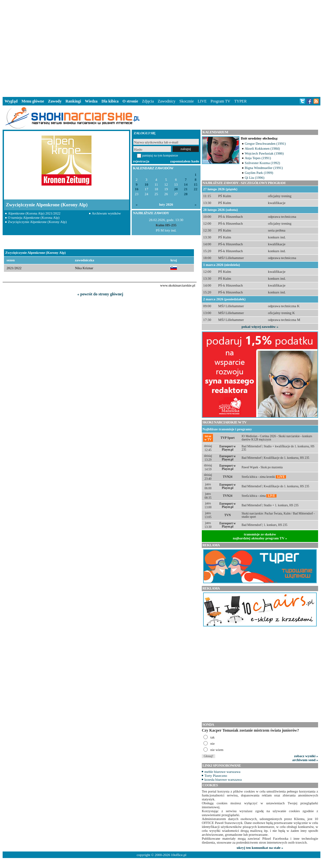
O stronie (130, 101)
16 (137, 189)
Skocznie (186, 101)
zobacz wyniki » (306, 756)
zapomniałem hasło (184, 161)
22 (196, 189)
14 (186, 184)
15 (196, 184)
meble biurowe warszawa (222, 772)
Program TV (220, 101)
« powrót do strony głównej (100, 294)
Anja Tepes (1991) (258, 158)
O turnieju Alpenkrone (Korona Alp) (34, 217)
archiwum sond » (305, 760)
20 (176, 189)
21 (186, 189)
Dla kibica (110, 101)
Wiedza (91, 101)
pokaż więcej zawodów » (259, 326)
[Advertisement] (161, 47)
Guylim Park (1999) (259, 173)
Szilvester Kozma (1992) (262, 163)
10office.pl (178, 855)
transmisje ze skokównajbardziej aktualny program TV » (260, 536)
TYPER (240, 101)
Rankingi (73, 101)
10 (146, 184)
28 (186, 194)
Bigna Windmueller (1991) (264, 168)
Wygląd (11, 101)
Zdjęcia (148, 101)
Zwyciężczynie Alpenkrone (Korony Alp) (37, 222)
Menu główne (33, 101)
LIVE (202, 101)
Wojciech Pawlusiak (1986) (264, 153)
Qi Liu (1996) (254, 177)
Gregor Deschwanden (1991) (265, 143)
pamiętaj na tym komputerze (160, 155)
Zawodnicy (167, 101)
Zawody (55, 101)
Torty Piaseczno (215, 775)
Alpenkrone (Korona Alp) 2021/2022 (34, 213)
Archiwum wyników (106, 213)
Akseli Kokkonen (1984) (262, 148)
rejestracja (141, 161)
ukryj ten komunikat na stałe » (260, 848)
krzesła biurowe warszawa (223, 779)
